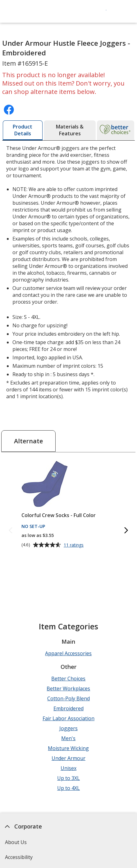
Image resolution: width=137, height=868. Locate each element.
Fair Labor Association (68, 718)
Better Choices (68, 678)
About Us (16, 842)
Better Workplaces (68, 688)
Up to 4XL (68, 788)
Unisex (68, 768)
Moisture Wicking (68, 748)
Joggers (68, 728)
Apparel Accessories (68, 653)
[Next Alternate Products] (126, 530)
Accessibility (19, 857)
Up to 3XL (68, 778)
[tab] (23, 130)
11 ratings (74, 545)
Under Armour (68, 758)
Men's (68, 738)
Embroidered (68, 708)
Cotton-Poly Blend (68, 698)
